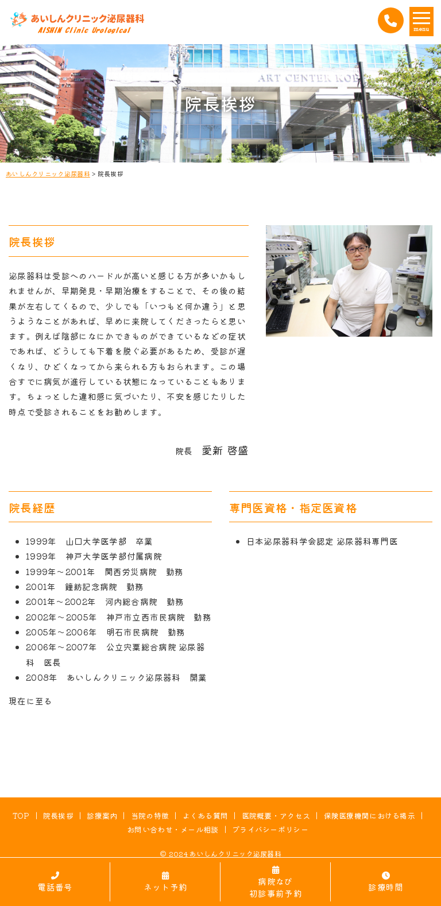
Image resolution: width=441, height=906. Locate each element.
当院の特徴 (150, 815)
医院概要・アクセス (276, 815)
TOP (21, 815)
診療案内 (102, 815)
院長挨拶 (58, 815)
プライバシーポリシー (270, 829)
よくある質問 (206, 815)
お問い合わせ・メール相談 (173, 829)
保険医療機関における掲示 (370, 815)
